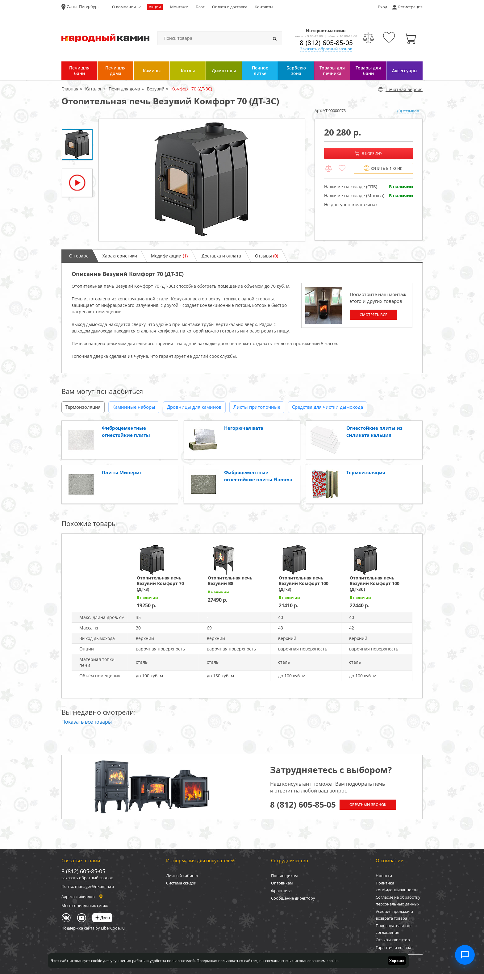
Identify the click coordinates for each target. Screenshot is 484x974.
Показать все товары (86, 721)
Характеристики (119, 256)
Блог (200, 7)
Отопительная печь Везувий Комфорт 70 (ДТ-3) (160, 583)
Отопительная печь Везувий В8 (230, 580)
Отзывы (266, 256)
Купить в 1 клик (383, 168)
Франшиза (281, 890)
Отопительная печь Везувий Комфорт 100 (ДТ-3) (303, 583)
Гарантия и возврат (394, 947)
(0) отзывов (408, 111)
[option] (202, 180)
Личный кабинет (182, 875)
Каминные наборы (133, 407)
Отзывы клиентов (393, 940)
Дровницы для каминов (194, 407)
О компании (124, 7)
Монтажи (179, 7)
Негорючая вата (243, 428)
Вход (382, 7)
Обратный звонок (367, 804)
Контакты (264, 7)
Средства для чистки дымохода (327, 407)
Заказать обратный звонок (326, 49)
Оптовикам (282, 883)
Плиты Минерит (122, 472)
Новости (384, 875)
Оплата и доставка (229, 7)
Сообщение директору (293, 898)
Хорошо (396, 960)
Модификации (169, 256)
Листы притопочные (256, 407)
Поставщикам (284, 875)
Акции (155, 7)
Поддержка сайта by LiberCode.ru (93, 928)
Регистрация (410, 7)
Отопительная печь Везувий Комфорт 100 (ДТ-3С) (374, 583)
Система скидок (181, 883)
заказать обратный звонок (87, 877)
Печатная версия (400, 89)
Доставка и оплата (221, 256)
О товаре (79, 256)
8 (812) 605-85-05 (326, 42)
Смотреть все (373, 314)
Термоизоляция (83, 407)
